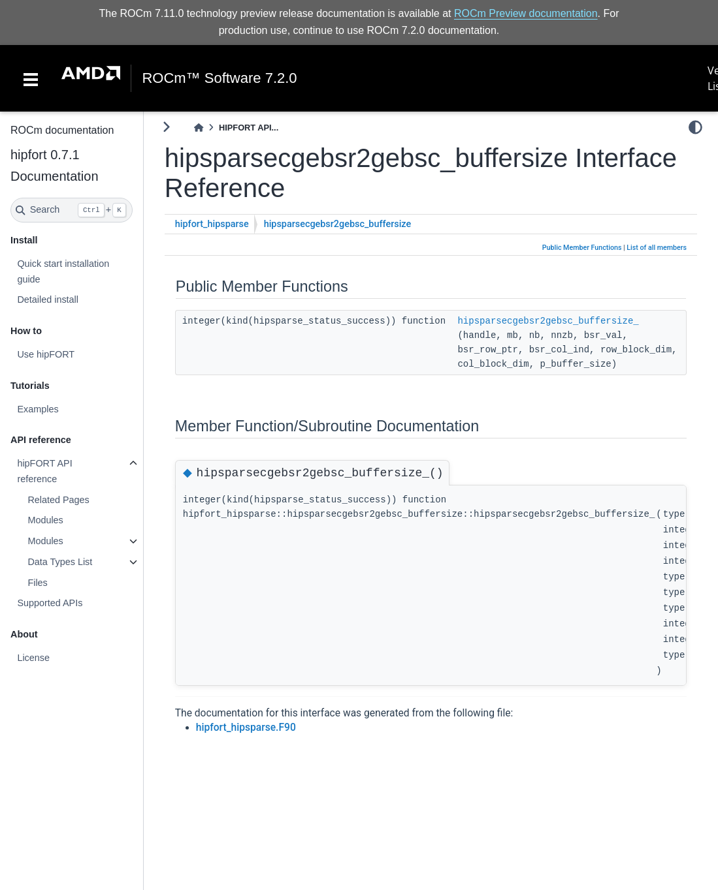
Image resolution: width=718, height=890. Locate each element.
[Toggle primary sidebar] (166, 126)
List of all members (657, 247)
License (33, 657)
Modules (45, 520)
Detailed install (47, 299)
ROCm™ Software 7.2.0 (219, 78)
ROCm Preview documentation (526, 13)
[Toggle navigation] (31, 78)
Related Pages (58, 500)
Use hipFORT (45, 354)
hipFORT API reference (44, 471)
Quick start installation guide (63, 271)
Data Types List (59, 562)
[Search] (71, 210)
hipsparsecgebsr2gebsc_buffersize (337, 224)
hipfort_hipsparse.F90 (246, 727)
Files (37, 582)
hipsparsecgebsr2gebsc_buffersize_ (547, 321)
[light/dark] (695, 127)
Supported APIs (49, 603)
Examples (37, 409)
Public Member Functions (582, 247)
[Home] (198, 127)
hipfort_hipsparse (212, 224)
